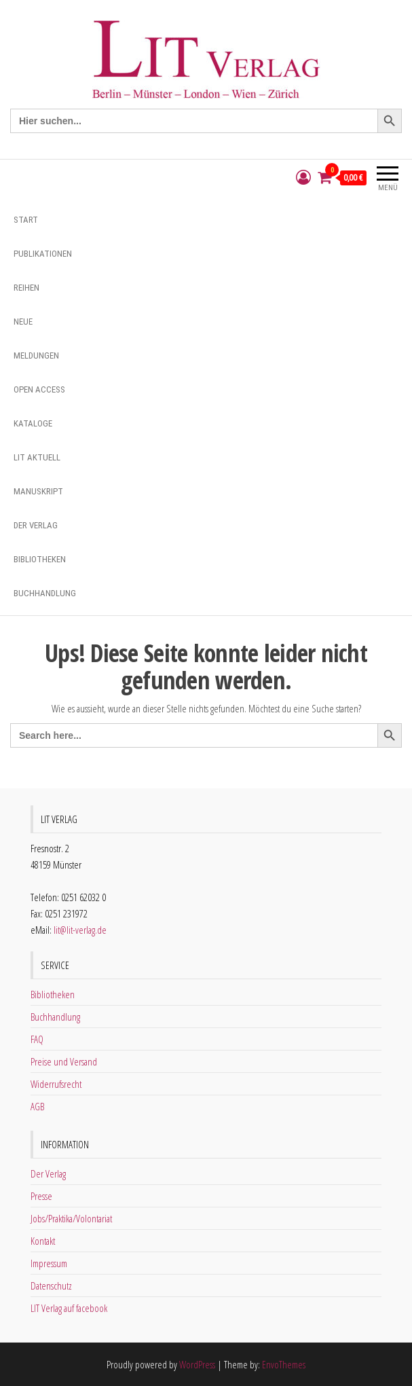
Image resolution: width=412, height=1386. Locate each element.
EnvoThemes (283, 1364)
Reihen (26, 287)
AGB (37, 1106)
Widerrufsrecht (56, 1084)
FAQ (37, 1039)
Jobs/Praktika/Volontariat (71, 1218)
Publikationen (43, 254)
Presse (41, 1196)
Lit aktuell (37, 457)
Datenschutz (51, 1285)
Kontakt (43, 1240)
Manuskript (38, 491)
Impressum (49, 1263)
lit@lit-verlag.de (80, 929)
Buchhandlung (45, 593)
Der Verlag (36, 525)
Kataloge (33, 423)
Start (26, 220)
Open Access (39, 389)
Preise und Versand (64, 1061)
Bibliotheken (40, 559)
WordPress (197, 1364)
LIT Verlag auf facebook (69, 1308)
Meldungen (36, 355)
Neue (23, 321)
